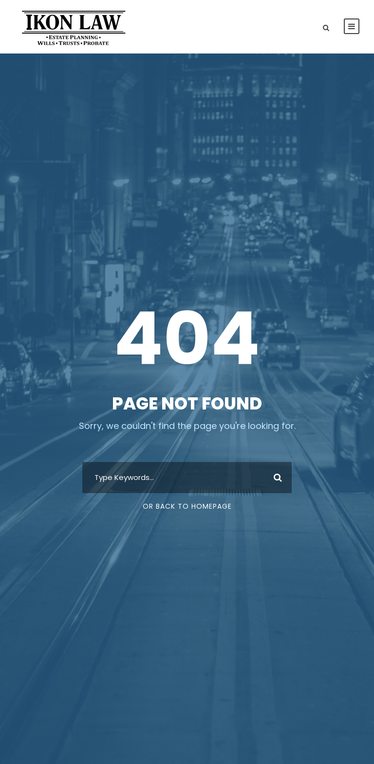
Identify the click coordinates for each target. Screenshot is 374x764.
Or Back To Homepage (187, 506)
